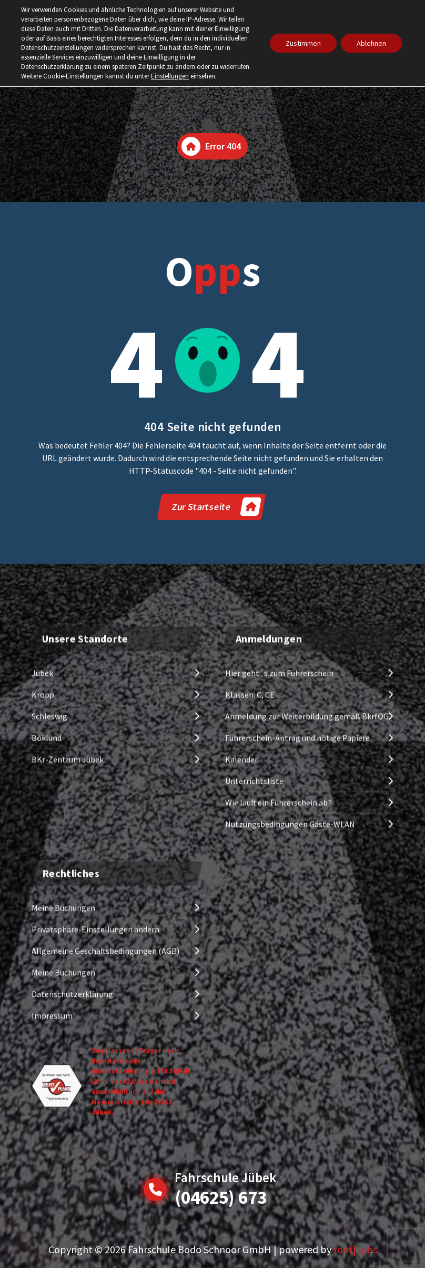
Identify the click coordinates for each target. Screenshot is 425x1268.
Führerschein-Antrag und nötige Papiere (297, 908)
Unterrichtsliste (254, 951)
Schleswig (49, 886)
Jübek (42, 843)
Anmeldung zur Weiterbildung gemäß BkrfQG (307, 886)
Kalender (241, 929)
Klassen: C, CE (250, 865)
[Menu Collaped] (382, 32)
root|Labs (355, 1249)
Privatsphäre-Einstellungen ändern (95, 1146)
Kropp (43, 865)
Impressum (52, 1232)
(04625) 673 (221, 1197)
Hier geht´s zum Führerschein (279, 843)
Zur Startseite (216, 506)
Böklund (47, 908)
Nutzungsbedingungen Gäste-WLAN (290, 994)
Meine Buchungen (63, 1124)
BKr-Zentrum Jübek (68, 929)
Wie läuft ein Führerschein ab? (278, 972)
